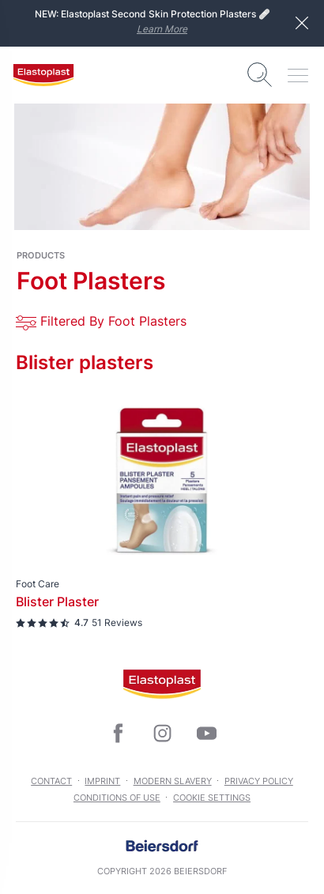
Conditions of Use (116, 797)
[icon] (118, 733)
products (41, 255)
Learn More (162, 29)
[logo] (43, 75)
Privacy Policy (258, 780)
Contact (51, 780)
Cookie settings (212, 797)
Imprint (102, 780)
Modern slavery (173, 780)
